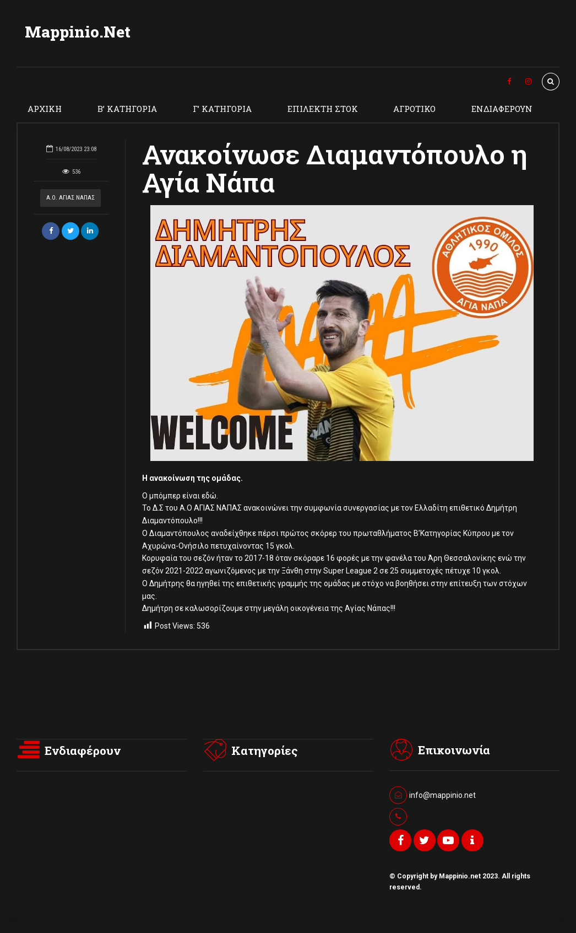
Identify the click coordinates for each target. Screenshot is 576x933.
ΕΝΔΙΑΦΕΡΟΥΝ (501, 108)
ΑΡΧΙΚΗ (45, 108)
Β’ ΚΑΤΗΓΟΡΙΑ (127, 108)
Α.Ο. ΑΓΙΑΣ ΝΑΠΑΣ (70, 197)
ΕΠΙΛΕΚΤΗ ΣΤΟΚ (322, 108)
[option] (342, 333)
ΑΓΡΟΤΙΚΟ (414, 108)
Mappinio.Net (78, 32)
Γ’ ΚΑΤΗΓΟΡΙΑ (222, 108)
